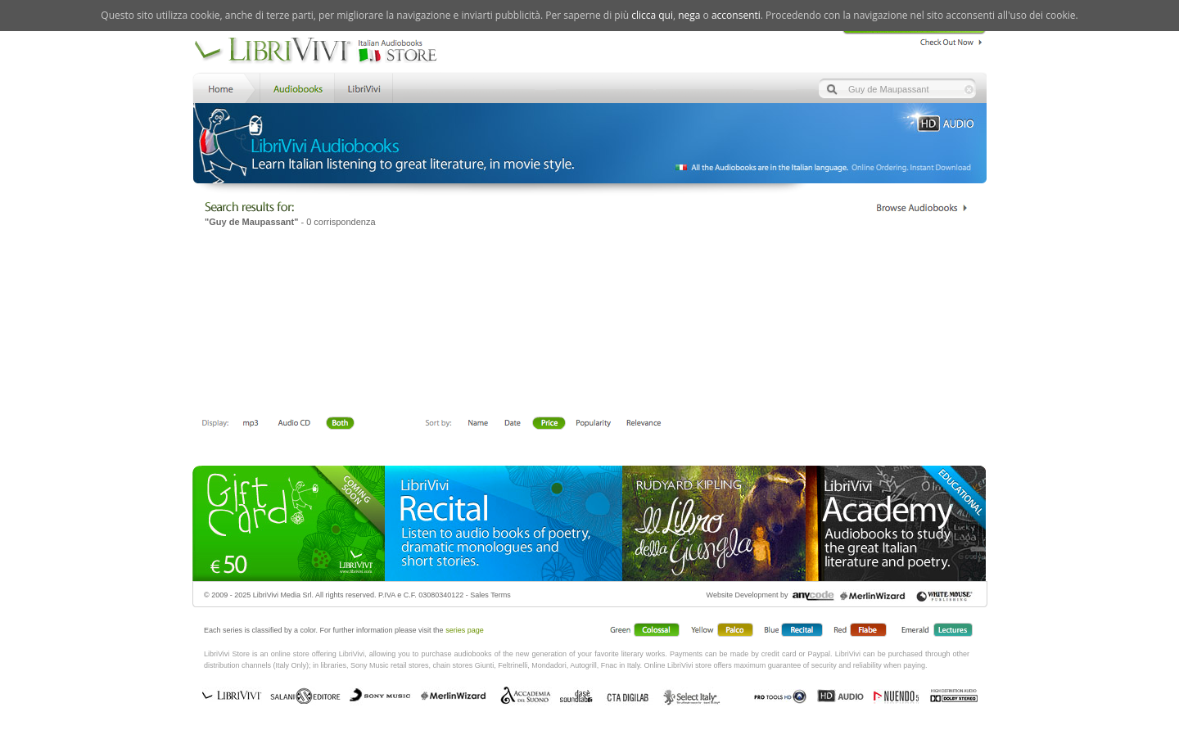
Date (513, 424)
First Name (479, 424)
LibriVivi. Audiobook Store (322, 51)
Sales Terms (490, 595)
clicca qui (652, 15)
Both (344, 424)
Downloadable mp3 (250, 424)
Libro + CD (294, 424)
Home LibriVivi (224, 87)
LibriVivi (364, 87)
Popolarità (594, 424)
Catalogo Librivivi (921, 208)
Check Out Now (947, 40)
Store (296, 87)
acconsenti (736, 15)
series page (464, 630)
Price (549, 424)
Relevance (643, 424)
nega (689, 15)
